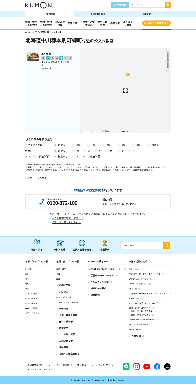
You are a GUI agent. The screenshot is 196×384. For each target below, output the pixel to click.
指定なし (63, 145)
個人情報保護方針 (34, 365)
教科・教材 (59, 249)
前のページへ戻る (37, 178)
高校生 (155, 145)
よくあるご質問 (127, 23)
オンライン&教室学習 (88, 156)
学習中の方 (122, 4)
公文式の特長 (60, 23)
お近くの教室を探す (158, 23)
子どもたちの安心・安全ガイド (40, 369)
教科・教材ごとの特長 (46, 23)
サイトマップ (52, 365)
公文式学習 (49, 13)
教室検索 (104, 249)
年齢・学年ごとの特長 (31, 23)
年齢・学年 (36, 249)
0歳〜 (79, 145)
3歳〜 (124, 145)
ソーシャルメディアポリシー (103, 365)
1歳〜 (94, 145)
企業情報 (146, 13)
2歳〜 (109, 145)
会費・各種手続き (89, 23)
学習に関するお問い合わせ (66, 222)
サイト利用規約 (80, 365)
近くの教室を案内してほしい (67, 218)
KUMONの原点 (98, 13)
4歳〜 (139, 145)
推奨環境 (66, 365)
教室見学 (115, 23)
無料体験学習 (102, 23)
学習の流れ (74, 23)
